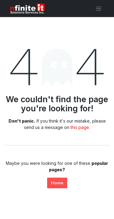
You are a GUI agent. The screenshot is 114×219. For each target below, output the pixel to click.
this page (80, 127)
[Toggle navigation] (99, 8)
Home (57, 183)
